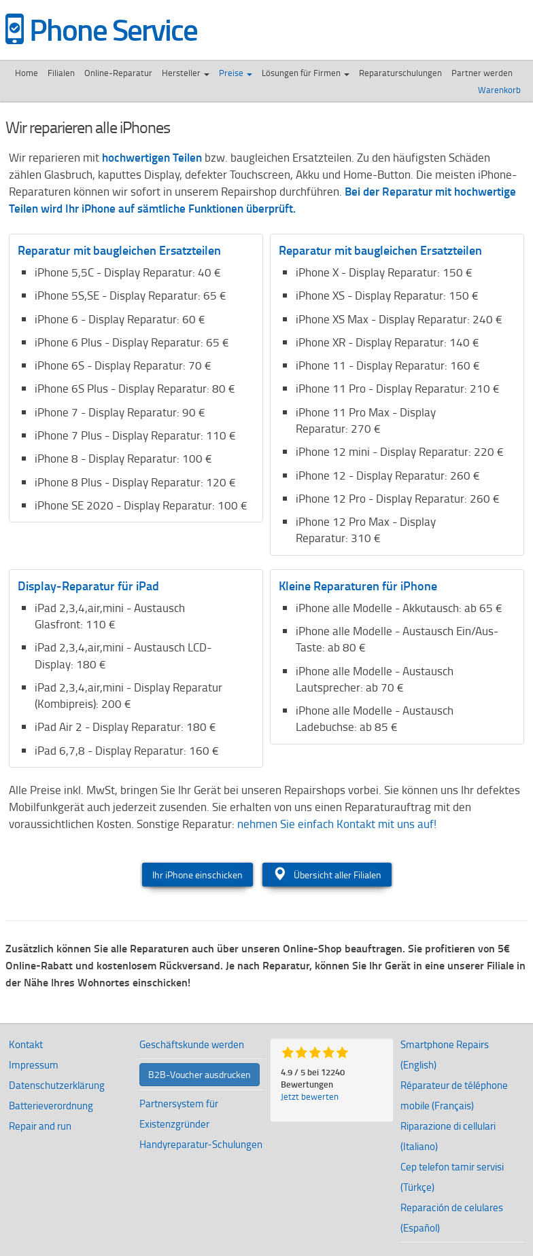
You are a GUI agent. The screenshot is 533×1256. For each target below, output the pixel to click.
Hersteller (185, 73)
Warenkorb (500, 90)
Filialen (61, 73)
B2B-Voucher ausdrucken (199, 1074)
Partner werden (482, 73)
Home (26, 73)
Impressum (33, 1065)
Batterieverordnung (51, 1105)
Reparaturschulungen (400, 73)
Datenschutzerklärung (57, 1085)
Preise (235, 73)
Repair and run (40, 1126)
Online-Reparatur (118, 73)
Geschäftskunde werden (191, 1044)
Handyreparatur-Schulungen (200, 1144)
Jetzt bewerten (310, 1096)
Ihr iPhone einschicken (197, 874)
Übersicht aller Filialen (327, 873)
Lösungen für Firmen (305, 73)
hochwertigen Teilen (152, 157)
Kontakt (26, 1044)
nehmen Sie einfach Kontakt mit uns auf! (336, 823)
